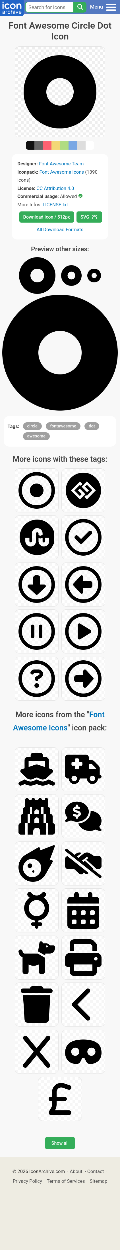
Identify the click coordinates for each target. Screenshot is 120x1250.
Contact (95, 1171)
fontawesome (63, 426)
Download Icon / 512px (46, 217)
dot (92, 426)
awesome (36, 436)
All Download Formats (60, 229)
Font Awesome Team (61, 164)
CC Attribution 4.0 (55, 188)
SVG (88, 217)
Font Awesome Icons (62, 172)
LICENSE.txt (55, 204)
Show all (60, 1143)
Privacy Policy (27, 1181)
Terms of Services (66, 1181)
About (76, 1171)
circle (32, 426)
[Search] (79, 7)
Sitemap (98, 1181)
